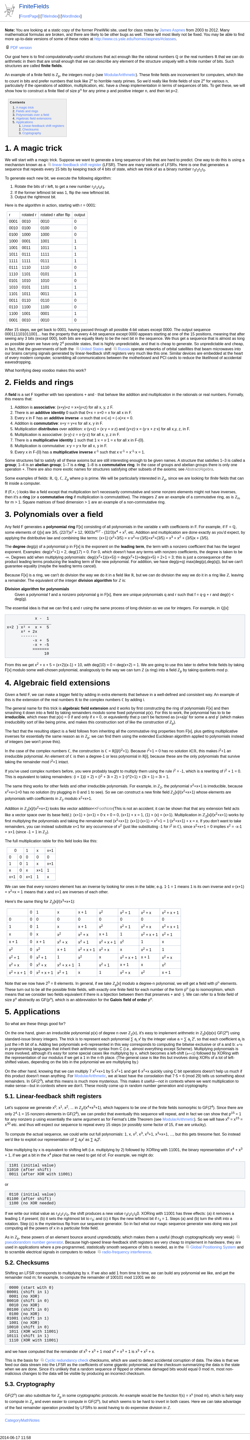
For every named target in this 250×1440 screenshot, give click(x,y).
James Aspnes (172, 30)
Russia (124, 349)
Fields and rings (27, 111)
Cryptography (31, 133)
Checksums (30, 129)
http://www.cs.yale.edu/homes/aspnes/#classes (135, 39)
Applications (24, 122)
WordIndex (71, 16)
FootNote (105, 809)
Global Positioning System (213, 1247)
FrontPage (29, 16)
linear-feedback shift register (76, 165)
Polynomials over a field (32, 115)
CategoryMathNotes (22, 1420)
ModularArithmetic (120, 75)
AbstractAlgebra (199, 469)
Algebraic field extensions (34, 118)
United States (92, 349)
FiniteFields (34, 6)
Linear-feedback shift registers (43, 126)
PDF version (21, 48)
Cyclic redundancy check (66, 1360)
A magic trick (25, 107)
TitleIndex (50, 16)
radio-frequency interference (126, 1252)
